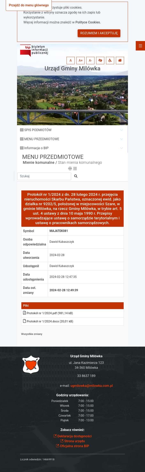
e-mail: (86, 386)
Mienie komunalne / (40, 162)
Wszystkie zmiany (31, 334)
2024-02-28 (56, 255)
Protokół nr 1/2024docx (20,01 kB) (48, 321)
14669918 (48, 459)
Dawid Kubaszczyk (61, 242)
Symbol (28, 231)
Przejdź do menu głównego (29, 5)
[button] (100, 60)
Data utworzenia (31, 255)
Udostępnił (31, 266)
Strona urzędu (72, 441)
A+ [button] (81, 60)
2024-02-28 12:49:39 (63, 290)
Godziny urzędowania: (72, 395)
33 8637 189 (86, 376)
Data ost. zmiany (29, 290)
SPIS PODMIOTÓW (38, 130)
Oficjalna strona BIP (72, 446)
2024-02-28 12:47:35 (63, 277)
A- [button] (90, 60)
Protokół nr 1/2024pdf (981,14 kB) (48, 313)
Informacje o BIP (36, 148)
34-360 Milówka (86, 368)
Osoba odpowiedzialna (34, 241)
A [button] (71, 60)
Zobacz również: (72, 430)
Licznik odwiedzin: (31, 459)
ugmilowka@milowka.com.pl (91, 386)
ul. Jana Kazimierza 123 (86, 363)
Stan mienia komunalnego (80, 162)
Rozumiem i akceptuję (99, 33)
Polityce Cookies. (88, 22)
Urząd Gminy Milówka (72, 68)
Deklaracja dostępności (72, 436)
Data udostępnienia (33, 277)
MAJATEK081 (58, 231)
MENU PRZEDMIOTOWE (41, 139)
